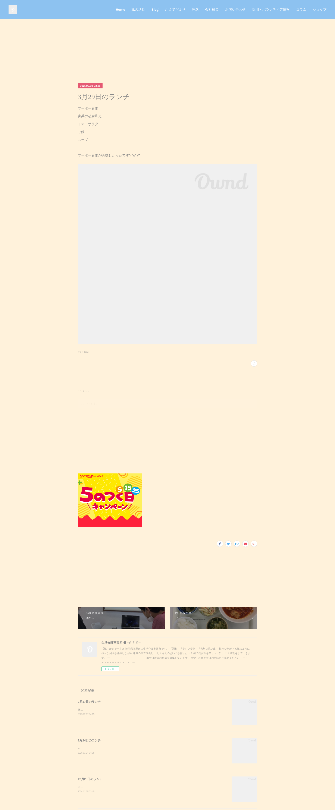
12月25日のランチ (90, 779)
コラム (301, 9)
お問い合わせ (235, 9)
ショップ (319, 9)
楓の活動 (138, 9)
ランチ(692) (83, 352)
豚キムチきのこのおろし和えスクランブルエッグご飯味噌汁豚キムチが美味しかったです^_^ (131, 709)
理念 (195, 9)
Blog (155, 9)
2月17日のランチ (89, 701)
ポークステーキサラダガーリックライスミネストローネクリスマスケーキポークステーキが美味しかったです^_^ (142, 787)
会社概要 (212, 9)
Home (120, 9)
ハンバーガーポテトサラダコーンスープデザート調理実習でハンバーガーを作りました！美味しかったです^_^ (141, 748)
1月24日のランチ (89, 740)
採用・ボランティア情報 (271, 9)
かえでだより (175, 9)
